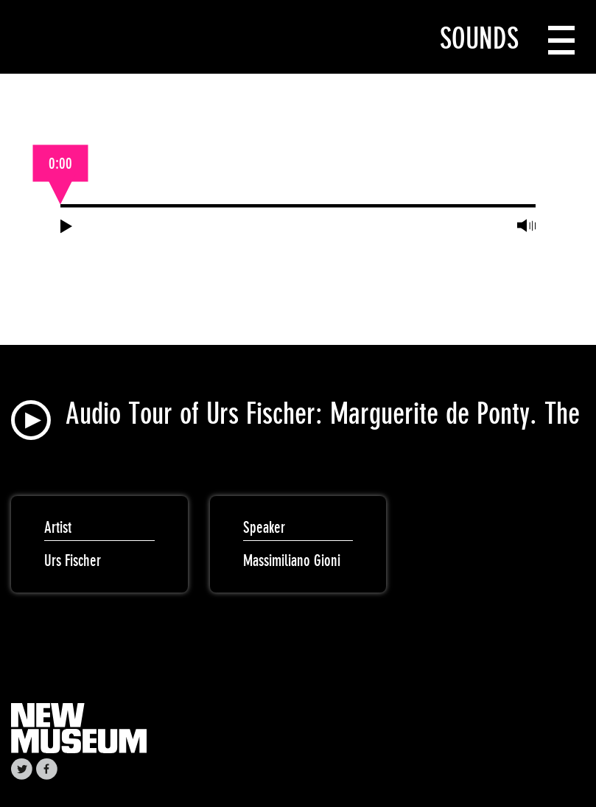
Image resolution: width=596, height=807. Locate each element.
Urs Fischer (72, 560)
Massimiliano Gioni (291, 560)
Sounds (479, 38)
